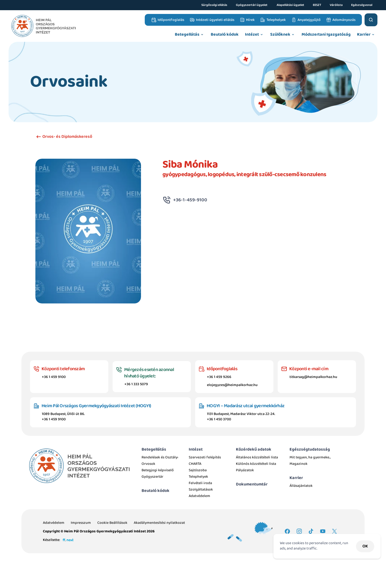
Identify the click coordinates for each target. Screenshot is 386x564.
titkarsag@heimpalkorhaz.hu (313, 377)
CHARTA (195, 464)
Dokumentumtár (252, 484)
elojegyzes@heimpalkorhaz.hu (232, 385)
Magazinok (298, 464)
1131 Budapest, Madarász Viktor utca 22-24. (241, 414)
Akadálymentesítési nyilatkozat (159, 523)
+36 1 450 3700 (219, 419)
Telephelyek (198, 477)
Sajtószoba (198, 470)
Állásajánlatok (301, 486)
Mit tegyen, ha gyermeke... (310, 457)
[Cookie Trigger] (112, 522)
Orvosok (148, 464)
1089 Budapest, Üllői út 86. (63, 414)
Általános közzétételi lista (257, 457)
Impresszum (81, 523)
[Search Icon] (371, 19)
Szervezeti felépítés (205, 457)
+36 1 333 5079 (136, 384)
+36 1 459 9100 (54, 377)
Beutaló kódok (155, 490)
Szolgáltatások (201, 489)
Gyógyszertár (152, 477)
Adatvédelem (199, 496)
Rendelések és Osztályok (161, 457)
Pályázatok (245, 470)
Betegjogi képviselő (158, 470)
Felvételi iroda (200, 483)
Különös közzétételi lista (256, 464)
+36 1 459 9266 (219, 377)
